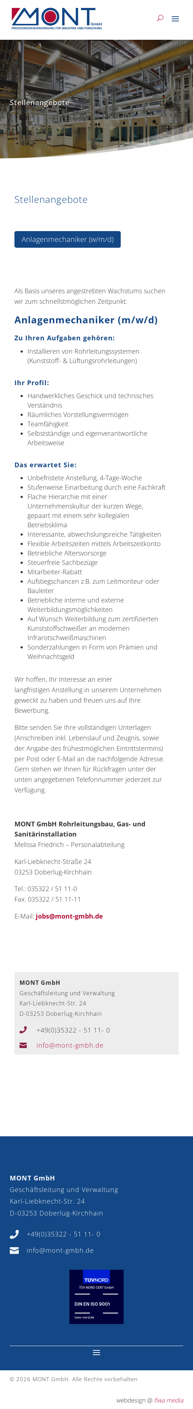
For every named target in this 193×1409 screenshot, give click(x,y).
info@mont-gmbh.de (70, 1045)
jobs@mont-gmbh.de (69, 916)
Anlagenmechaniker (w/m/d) (67, 239)
